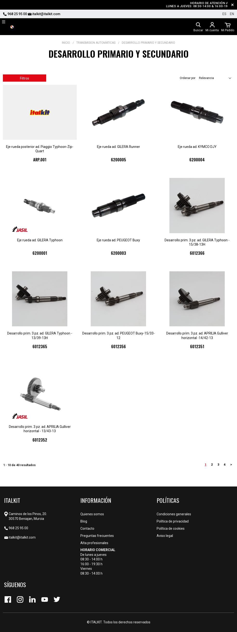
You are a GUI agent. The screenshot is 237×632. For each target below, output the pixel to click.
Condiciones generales (174, 514)
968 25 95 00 (15, 14)
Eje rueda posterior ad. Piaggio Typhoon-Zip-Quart (39, 149)
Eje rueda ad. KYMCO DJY (197, 147)
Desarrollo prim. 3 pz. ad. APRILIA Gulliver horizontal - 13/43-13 (40, 429)
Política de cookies (171, 528)
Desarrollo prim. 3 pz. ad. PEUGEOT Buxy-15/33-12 (118, 335)
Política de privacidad (173, 521)
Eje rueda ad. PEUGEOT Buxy (118, 240)
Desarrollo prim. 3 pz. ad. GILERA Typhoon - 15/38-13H (197, 242)
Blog (83, 521)
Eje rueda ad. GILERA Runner (118, 147)
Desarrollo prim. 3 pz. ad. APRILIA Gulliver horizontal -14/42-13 (197, 335)
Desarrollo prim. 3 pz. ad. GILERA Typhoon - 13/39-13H (39, 335)
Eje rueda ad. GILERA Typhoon (40, 240)
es (224, 14)
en (232, 14)
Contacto (87, 528)
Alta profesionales (94, 543)
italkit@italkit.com (44, 14)
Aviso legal (165, 536)
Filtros (24, 78)
